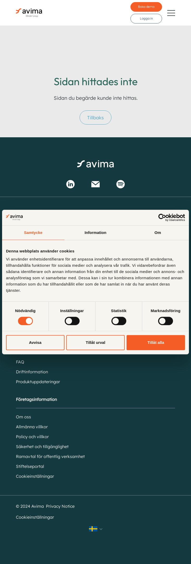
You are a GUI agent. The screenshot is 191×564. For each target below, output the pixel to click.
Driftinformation (32, 371)
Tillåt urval (95, 342)
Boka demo (146, 7)
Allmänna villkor (32, 426)
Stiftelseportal (30, 466)
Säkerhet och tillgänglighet (42, 446)
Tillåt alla (155, 342)
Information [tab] (95, 232)
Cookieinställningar (35, 476)
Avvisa (35, 342)
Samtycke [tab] (33, 232)
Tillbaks (95, 118)
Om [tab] (157, 232)
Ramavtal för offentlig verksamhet (50, 456)
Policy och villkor (32, 436)
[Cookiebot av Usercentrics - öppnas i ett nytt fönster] (162, 217)
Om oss (23, 416)
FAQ (20, 361)
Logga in (146, 18)
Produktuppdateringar (38, 381)
